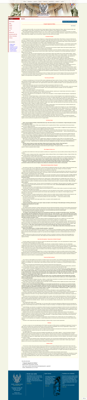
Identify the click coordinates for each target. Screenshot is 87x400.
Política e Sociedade (13, 36)
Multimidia (30, 1)
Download (65, 21)
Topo (84, 398)
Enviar (70, 21)
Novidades (12, 45)
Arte (10, 30)
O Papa (10, 28)
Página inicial (12, 44)
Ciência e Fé (11, 32)
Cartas (25, 1)
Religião (10, 25)
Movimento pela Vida (13, 34)
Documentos (51, 1)
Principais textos (13, 49)
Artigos (40, 1)
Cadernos (45, 1)
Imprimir (74, 21)
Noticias (35, 1)
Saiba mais (47, 385)
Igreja (10, 23)
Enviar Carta (29, 383)
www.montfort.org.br (17, 385)
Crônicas (10, 37)
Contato (62, 1)
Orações (58, 1)
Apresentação (11, 21)
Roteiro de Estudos (13, 48)
